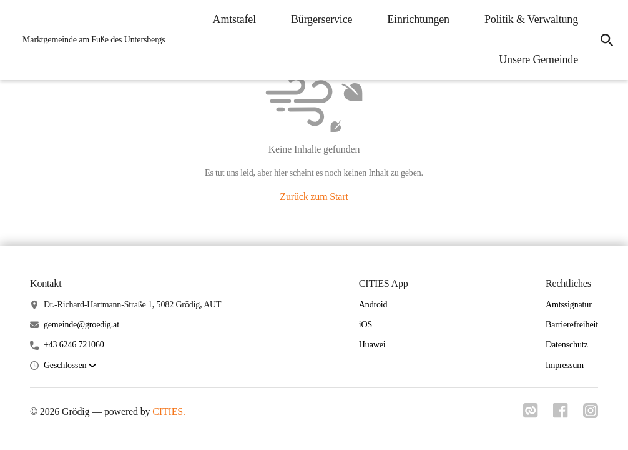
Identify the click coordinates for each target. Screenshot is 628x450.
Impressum (565, 365)
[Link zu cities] (530, 414)
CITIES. (168, 411)
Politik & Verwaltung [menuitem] (531, 19)
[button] (70, 365)
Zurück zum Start (314, 196)
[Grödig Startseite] (90, 40)
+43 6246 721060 (74, 344)
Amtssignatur (569, 304)
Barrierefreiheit (572, 324)
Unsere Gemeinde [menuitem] (538, 59)
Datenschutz (567, 344)
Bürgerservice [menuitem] (321, 19)
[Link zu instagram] (590, 414)
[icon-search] (607, 40)
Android (373, 304)
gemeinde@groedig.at (81, 324)
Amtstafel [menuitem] (234, 19)
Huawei (372, 344)
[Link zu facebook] (560, 414)
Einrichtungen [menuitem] (418, 19)
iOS (365, 324)
